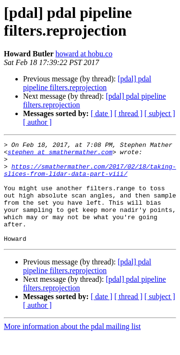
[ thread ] (128, 113)
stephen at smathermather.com (60, 154)
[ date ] (101, 113)
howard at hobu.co (84, 54)
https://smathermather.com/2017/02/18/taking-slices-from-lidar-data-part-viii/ (90, 176)
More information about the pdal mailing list (72, 346)
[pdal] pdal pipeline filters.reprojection (87, 83)
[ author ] (37, 122)
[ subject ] (159, 113)
